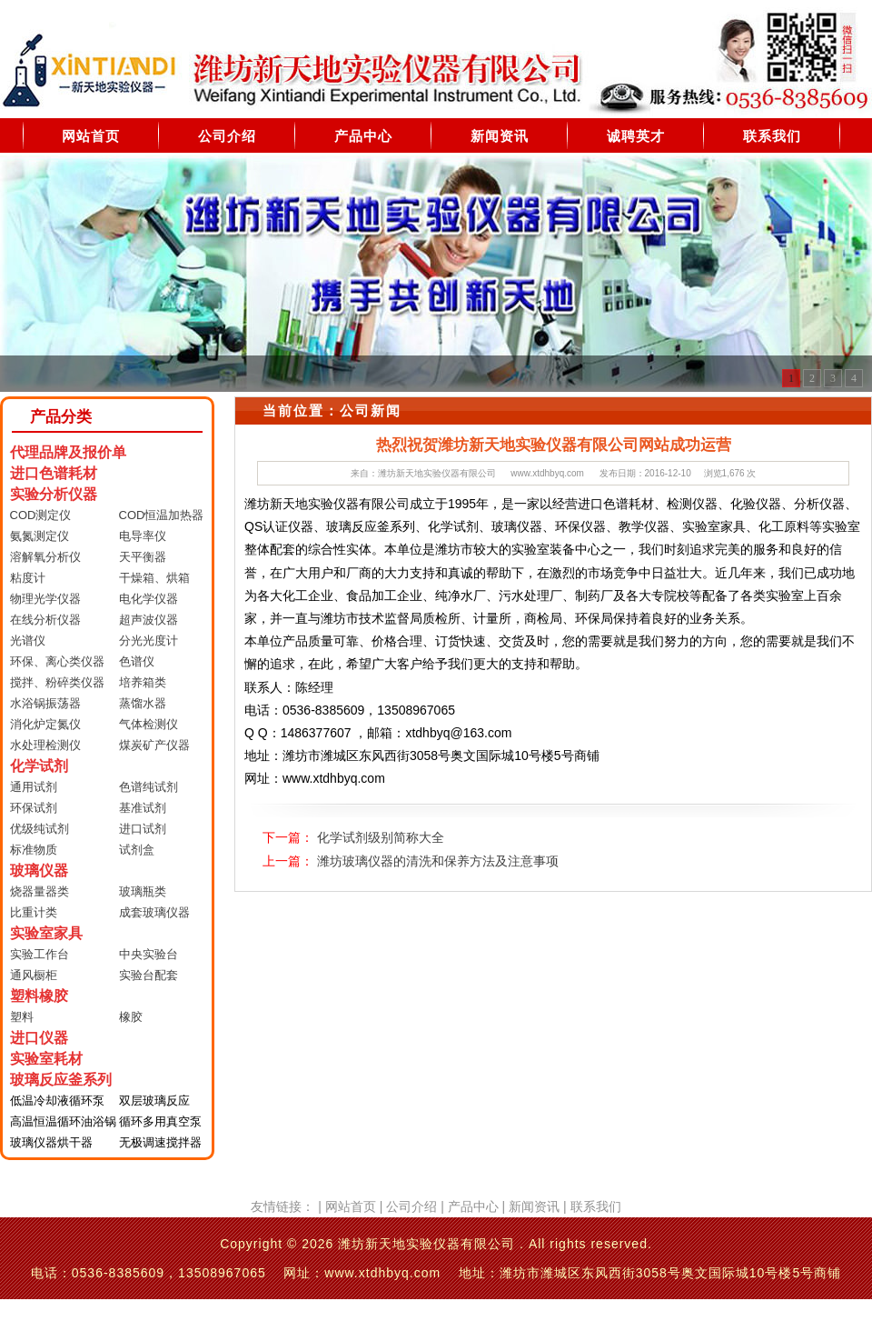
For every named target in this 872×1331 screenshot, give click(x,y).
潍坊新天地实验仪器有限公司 (437, 473)
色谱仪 (136, 661)
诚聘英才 (636, 136)
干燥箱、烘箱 (154, 578)
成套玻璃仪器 (154, 912)
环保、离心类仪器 (57, 661)
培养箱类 (142, 682)
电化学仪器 (148, 598)
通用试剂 (33, 787)
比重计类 (33, 912)
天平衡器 (142, 557)
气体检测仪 (148, 724)
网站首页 (91, 136)
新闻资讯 (500, 136)
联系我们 (772, 136)
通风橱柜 (33, 975)
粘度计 (27, 578)
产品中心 (363, 136)
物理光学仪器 (45, 598)
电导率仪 (142, 536)
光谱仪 (27, 640)
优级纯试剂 (39, 829)
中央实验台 (148, 954)
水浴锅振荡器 (45, 703)
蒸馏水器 (142, 703)
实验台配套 (148, 975)
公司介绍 (227, 136)
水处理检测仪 (45, 745)
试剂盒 (136, 849)
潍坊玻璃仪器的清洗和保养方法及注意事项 (438, 861)
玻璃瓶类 (142, 891)
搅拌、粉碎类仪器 (57, 682)
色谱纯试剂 (148, 787)
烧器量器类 (39, 891)
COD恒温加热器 (161, 515)
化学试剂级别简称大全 (380, 837)
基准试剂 (142, 808)
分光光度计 (148, 640)
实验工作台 (39, 954)
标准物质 (33, 849)
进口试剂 (142, 829)
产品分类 (61, 416)
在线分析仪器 (45, 619)
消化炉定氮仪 (45, 724)
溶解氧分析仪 (45, 557)
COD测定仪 (41, 515)
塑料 (22, 1017)
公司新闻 (370, 410)
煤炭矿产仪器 (154, 745)
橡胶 (131, 1017)
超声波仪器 (148, 619)
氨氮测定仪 (39, 536)
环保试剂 (33, 808)
